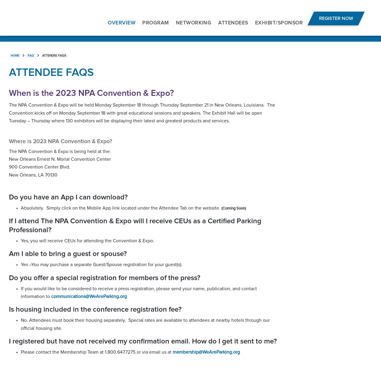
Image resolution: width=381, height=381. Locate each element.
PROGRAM (155, 23)
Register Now (336, 18)
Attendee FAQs (54, 55)
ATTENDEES (233, 23)
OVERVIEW (121, 23)
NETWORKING (194, 23)
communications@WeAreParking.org (89, 296)
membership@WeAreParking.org (206, 352)
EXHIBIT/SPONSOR (279, 23)
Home (15, 55)
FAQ (31, 55)
